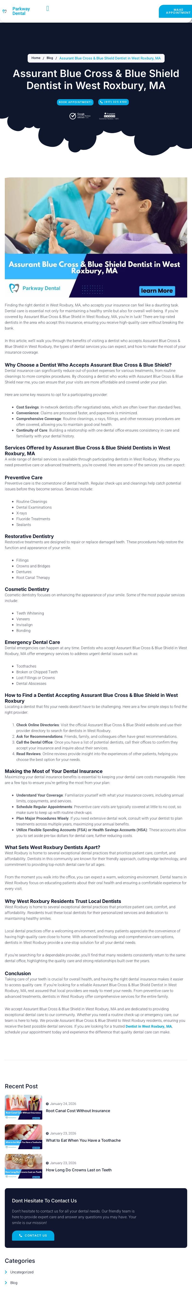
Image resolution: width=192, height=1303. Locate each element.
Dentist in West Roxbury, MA (150, 1028)
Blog (50, 58)
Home (35, 58)
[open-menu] (47, 8)
